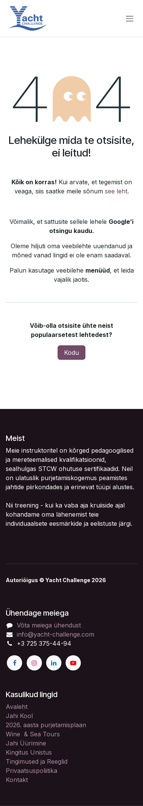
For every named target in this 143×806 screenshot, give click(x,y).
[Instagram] (34, 662)
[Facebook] (14, 662)
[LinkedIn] (53, 662)
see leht (116, 191)
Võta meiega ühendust (49, 625)
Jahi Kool (19, 716)
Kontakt (17, 780)
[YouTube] (73, 662)
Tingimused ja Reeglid (36, 761)
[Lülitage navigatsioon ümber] (129, 18)
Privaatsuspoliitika (31, 770)
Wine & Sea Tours (33, 734)
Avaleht (16, 706)
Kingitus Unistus (29, 752)
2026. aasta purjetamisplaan (46, 725)
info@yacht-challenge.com (55, 634)
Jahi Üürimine (26, 743)
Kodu (71, 352)
